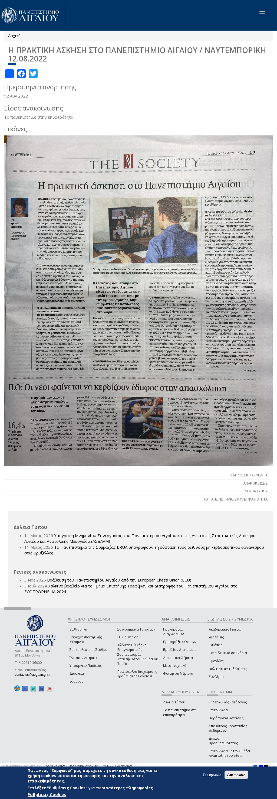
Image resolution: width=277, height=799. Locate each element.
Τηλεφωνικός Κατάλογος (228, 702)
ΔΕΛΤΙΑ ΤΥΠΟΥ (256, 491)
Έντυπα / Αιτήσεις (83, 657)
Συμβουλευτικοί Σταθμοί (89, 649)
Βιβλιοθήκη (78, 629)
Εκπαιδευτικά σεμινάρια (228, 653)
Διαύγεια (77, 673)
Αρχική (14, 35)
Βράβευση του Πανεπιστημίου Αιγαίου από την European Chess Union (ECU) (119, 580)
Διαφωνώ (236, 774)
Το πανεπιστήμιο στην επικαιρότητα (180, 712)
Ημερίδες (216, 661)
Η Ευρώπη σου (129, 637)
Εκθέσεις (215, 645)
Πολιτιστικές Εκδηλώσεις (228, 669)
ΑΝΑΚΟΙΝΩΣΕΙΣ (255, 483)
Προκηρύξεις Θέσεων (179, 641)
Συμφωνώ (212, 774)
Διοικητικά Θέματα (178, 657)
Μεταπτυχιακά (174, 665)
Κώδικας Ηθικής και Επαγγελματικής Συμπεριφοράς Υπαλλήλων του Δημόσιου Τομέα (137, 654)
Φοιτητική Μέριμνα (178, 673)
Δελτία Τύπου (174, 702)
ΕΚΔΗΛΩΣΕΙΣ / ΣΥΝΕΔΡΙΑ (248, 475)
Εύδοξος (76, 681)
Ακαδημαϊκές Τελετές (225, 629)
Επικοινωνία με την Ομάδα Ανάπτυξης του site (229, 753)
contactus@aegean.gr (32, 675)
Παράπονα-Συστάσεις (226, 718)
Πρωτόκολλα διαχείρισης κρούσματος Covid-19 (137, 673)
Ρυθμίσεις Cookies (47, 794)
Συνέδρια (216, 676)
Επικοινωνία (218, 710)
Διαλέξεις (216, 637)
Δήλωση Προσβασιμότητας (223, 740)
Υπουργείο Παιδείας (86, 665)
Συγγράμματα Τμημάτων (136, 629)
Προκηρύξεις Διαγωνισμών (173, 631)
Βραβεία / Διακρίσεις (179, 649)
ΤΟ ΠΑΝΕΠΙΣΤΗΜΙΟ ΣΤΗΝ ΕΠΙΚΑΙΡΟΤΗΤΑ (235, 499)
